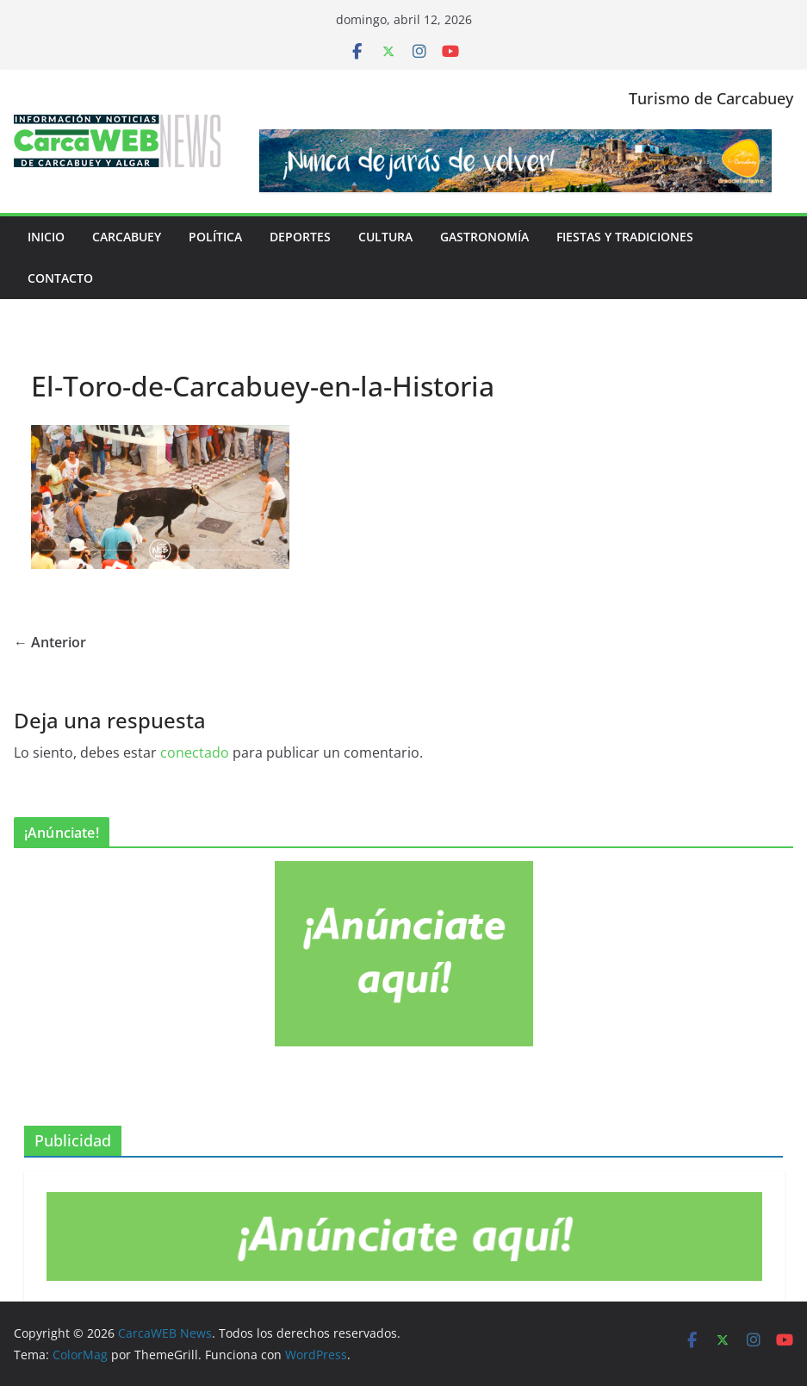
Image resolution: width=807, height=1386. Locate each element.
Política (215, 236)
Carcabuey (126, 236)
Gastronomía (484, 236)
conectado (194, 752)
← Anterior (50, 642)
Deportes (300, 236)
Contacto (60, 278)
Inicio (46, 236)
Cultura (385, 236)
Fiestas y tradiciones (624, 236)
